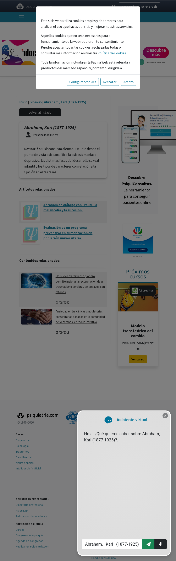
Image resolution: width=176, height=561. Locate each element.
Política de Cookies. (112, 53)
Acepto (128, 82)
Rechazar (109, 82)
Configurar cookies (82, 82)
